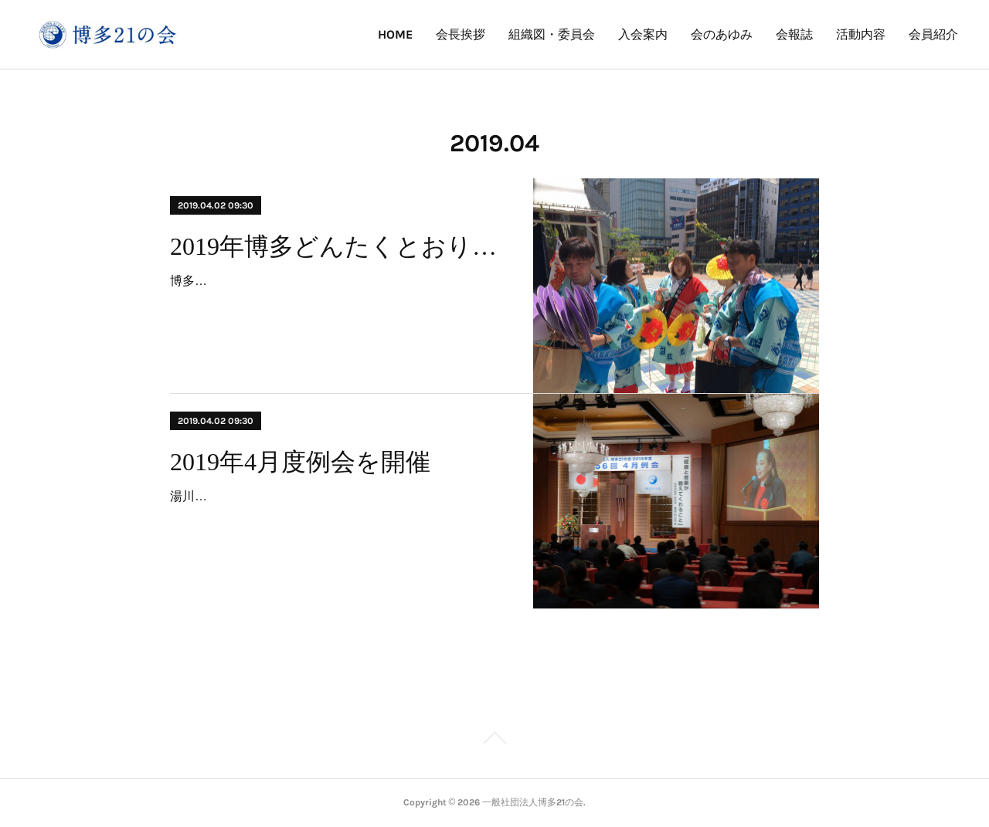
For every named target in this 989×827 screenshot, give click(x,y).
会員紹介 (933, 34)
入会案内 (643, 34)
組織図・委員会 (551, 34)
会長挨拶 (460, 34)
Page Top (494, 740)
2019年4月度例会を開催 (300, 462)
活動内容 (860, 34)
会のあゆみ (722, 34)
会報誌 (794, 34)
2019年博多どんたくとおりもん (338, 246)
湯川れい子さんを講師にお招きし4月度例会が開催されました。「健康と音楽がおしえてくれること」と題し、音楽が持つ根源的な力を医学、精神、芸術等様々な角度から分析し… (337, 518)
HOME (395, 34)
